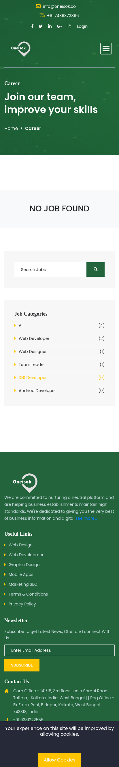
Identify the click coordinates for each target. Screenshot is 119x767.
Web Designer (62, 352)
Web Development (27, 555)
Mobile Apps (21, 574)
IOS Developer (62, 378)
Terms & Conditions (28, 594)
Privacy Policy (22, 604)
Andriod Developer (62, 391)
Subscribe (22, 665)
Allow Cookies (59, 760)
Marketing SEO (23, 584)
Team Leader (62, 365)
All (62, 326)
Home (11, 128)
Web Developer (62, 339)
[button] (106, 48)
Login (82, 26)
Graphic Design (24, 565)
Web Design (21, 545)
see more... (86, 518)
